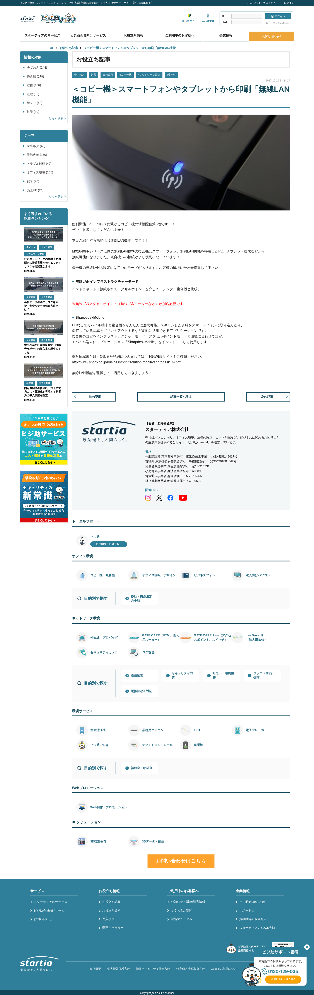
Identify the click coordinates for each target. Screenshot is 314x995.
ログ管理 (148, 652)
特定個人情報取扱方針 (190, 968)
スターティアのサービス (42, 35)
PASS (225, 22)
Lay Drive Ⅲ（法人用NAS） (257, 637)
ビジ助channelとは (252, 901)
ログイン (289, 3)
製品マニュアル (181, 919)
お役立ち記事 (69, 48)
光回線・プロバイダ (104, 637)
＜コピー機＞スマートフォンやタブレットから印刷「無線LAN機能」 (131, 48)
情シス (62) (34, 103)
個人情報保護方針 (118, 968)
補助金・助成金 (141, 768)
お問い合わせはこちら (181, 861)
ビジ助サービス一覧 (107, 544)
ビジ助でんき (99, 745)
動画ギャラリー (113, 927)
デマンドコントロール (157, 745)
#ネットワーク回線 (149, 74)
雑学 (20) (33, 181)
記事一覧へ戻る (181, 396)
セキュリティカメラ (104, 652)
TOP (51, 48)
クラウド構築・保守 (264, 675)
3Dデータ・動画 (153, 841)
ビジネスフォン (204, 575)
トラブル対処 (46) (39, 163)
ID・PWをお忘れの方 (277, 22)
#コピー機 (125, 74)
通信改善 (137, 675)
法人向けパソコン (258, 575)
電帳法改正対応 (141, 691)
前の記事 (95, 396)
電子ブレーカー (256, 730)
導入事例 (108, 919)
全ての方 (79, 74)
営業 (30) (33, 112)
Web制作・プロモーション (108, 807)
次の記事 (267, 396)
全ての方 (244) (37, 67)
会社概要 (95, 968)
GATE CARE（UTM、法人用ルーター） (160, 637)
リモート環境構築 (223, 675)
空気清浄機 (98, 730)
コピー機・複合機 (102, 575)
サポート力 (246, 910)
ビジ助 (94, 537)
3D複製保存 (98, 841)
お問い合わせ (271, 36)
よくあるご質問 (181, 910)
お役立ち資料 (111, 910)
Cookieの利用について (225, 968)
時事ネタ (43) (36, 146)
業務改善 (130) (37, 154)
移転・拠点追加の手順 (141, 598)
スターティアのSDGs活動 (257, 927)
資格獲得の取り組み (253, 919)
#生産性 (171, 74)
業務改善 (108, 74)
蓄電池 (198, 745)
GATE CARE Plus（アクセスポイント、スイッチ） (212, 637)
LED (197, 730)
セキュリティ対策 (182, 675)
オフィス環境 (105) (40, 172)
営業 (93, 74)
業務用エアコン (153, 730)
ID (223, 16)
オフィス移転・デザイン (159, 575)
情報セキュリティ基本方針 (153, 968)
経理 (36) (33, 94)
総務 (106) (34, 85)
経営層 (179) (35, 76)
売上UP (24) (35, 190)
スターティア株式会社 (167, 429)
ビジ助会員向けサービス (88, 35)
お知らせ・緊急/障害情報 (188, 901)
